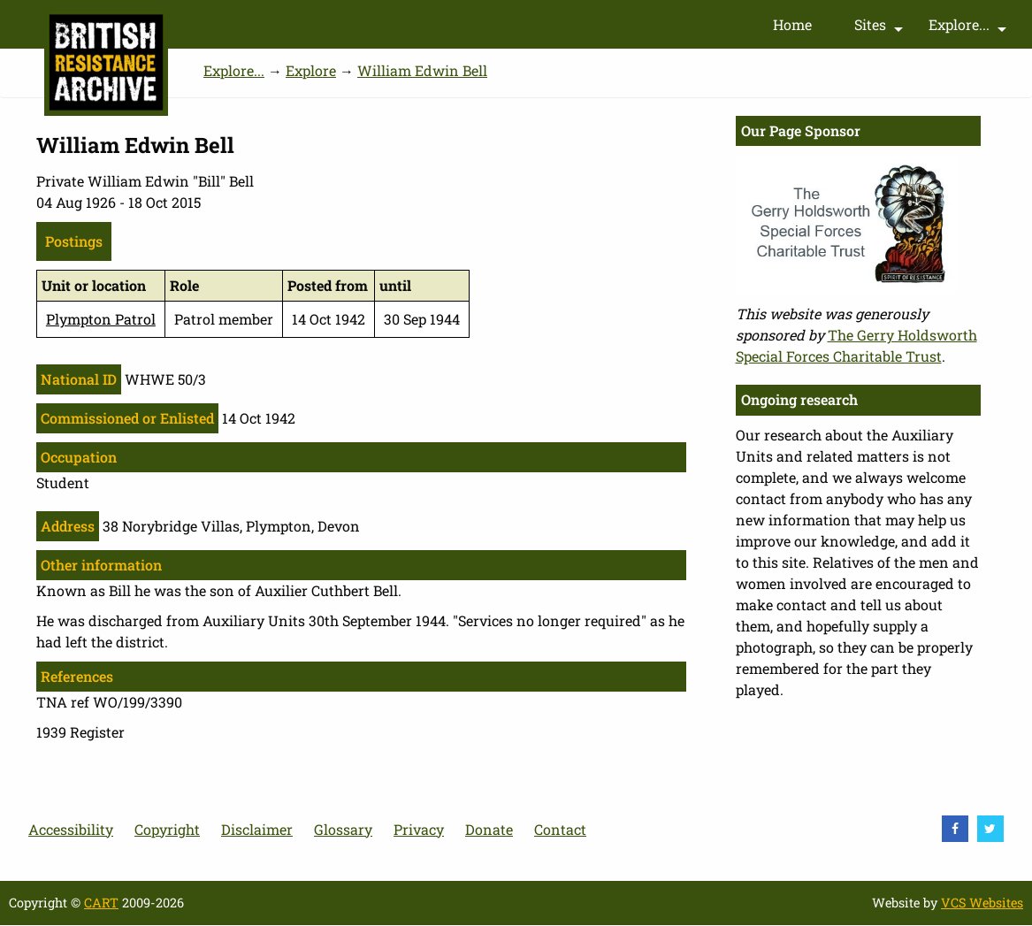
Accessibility (70, 829)
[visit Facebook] (955, 828)
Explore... (970, 28)
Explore (311, 70)
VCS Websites (982, 902)
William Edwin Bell (422, 70)
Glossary (343, 829)
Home (792, 24)
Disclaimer (257, 829)
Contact (560, 829)
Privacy (419, 829)
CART (101, 902)
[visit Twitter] (990, 828)
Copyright (167, 829)
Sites (880, 28)
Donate (489, 829)
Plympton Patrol (101, 319)
